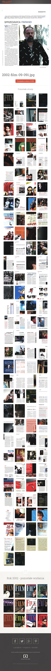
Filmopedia (8, 2)
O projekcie (17, 647)
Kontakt (35, 647)
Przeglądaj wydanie (25, 81)
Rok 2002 (12, 578)
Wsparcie (26, 647)
